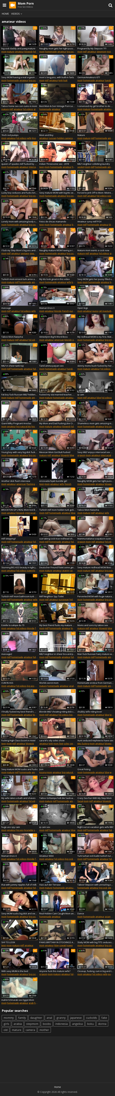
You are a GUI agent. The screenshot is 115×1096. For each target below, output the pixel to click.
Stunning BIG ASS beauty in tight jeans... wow (19, 567)
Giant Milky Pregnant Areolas (16, 423)
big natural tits (23, 426)
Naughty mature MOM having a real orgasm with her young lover (57, 250)
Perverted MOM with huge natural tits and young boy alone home (95, 596)
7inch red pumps (10, 135)
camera (30, 1030)
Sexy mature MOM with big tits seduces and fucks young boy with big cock (57, 192)
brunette (28, 830)
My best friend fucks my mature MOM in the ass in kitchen (57, 625)
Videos (17, 13)
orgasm (81, 455)
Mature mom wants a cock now (93, 250)
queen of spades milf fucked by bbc (19, 163)
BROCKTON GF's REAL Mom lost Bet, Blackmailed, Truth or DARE (19, 509)
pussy (95, 311)
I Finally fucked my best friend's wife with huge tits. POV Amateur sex (19, 711)
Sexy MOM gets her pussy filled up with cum (95, 279)
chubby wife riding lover (89, 711)
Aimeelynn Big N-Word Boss (53, 336)
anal (37, 685)
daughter (36, 1018)
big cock (71, 51)
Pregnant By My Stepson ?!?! (91, 48)
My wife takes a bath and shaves (18, 798)
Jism (41, 769)
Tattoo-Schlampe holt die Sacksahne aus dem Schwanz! (57, 798)
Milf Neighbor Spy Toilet (51, 596)
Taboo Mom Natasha (12, 336)
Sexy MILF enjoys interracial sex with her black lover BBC (95, 452)
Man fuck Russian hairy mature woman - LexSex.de (95, 654)
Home (5, 13)
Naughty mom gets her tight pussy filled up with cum (57, 48)
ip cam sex (44, 827)
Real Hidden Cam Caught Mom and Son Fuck (57, 913)
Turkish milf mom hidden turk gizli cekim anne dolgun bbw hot (57, 509)
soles (66, 743)
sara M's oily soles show (51, 740)
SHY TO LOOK (8, 942)
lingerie (36, 138)
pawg (30, 570)
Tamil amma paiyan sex (51, 365)
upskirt (81, 166)
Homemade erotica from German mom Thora (95, 682)
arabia (18, 1024)
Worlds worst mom (49, 682)
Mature (81, 135)
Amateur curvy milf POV (89, 221)
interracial (34, 166)
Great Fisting (83, 769)
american (59, 339)
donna (102, 1024)
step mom (35, 253)
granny (37, 109)
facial (80, 801)
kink (61, 80)
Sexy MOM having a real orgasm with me (19, 77)
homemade (51, 51)
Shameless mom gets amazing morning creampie (95, 423)
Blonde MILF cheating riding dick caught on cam (57, 711)
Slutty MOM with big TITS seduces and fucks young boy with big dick (95, 942)
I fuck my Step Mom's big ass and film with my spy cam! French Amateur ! (19, 250)
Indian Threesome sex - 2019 (54, 163)
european (74, 311)
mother (110, 51)
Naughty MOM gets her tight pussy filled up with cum (95, 480)
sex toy (74, 570)
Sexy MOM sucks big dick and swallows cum (19, 913)
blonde (58, 311)
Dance (80, 913)
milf (85, 51)
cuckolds (91, 1018)
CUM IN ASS (7, 682)
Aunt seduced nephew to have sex (95, 740)
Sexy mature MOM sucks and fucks (19, 769)
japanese (76, 1018)
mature (10, 51)
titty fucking (83, 743)
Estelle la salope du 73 (12, 625)
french (65, 311)
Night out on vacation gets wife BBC (95, 827)
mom (3, 51)
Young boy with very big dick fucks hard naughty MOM (19, 452)
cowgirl (62, 945)
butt (65, 80)
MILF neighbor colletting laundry (93, 163)
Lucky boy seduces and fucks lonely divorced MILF (19, 192)
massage (6, 307)
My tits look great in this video (54, 279)
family (22, 1018)
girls (6, 1024)
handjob (109, 80)
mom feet (58, 743)
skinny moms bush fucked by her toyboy (95, 365)
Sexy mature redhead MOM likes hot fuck (95, 567)
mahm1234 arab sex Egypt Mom (17, 999)
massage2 (6, 654)
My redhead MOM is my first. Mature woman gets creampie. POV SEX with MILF (95, 336)
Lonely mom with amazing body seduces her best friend (19, 221)
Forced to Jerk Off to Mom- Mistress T (95, 192)
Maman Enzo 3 (46, 307)
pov (109, 195)
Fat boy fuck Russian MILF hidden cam (19, 394)
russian (52, 138)
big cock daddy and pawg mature (18, 48)
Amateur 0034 (46, 855)
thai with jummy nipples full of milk (19, 884)
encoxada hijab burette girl (53, 480)
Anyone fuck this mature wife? (54, 971)
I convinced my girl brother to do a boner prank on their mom (95, 106)
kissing (42, 772)
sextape (25, 253)
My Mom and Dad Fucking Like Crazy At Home (57, 423)
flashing (31, 484)
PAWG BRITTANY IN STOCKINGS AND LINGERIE (57, 942)
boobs (47, 1024)
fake (104, 1018)
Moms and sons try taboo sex (92, 625)
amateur (19, 51)
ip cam (80, 394)
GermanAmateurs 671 (88, 77)
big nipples (37, 426)
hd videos (28, 109)
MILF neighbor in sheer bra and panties (57, 654)
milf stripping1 (8, 538)
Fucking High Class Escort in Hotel (18, 740)
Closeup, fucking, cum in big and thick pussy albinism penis (95, 971)
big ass (36, 570)
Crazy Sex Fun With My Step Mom (94, 798)
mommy (9, 1018)
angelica (77, 1024)
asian (108, 916)
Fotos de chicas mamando (52, 221)
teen (41, 166)
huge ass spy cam (10, 827)
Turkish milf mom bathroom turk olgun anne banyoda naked (19, 596)
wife (29, 138)
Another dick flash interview (15, 480)
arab (31, 1002)
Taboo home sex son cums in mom (19, 106)
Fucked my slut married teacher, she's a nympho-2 (57, 394)
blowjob (28, 51)
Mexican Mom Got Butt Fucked (54, 452)
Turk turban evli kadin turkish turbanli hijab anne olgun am (95, 855)
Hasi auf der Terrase (50, 884)
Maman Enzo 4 (9, 855)
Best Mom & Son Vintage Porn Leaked (57, 106)
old (5, 1030)
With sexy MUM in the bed (14, 971)
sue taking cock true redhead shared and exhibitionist (57, 538)
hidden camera (65, 138)
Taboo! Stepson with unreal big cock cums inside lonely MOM (95, 884)
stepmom (101, 51)
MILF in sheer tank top (12, 365)
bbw (99, 397)
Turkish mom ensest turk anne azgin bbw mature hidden (19, 279)
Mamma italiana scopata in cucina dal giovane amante (95, 538)
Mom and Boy (46, 135)
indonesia (61, 1024)
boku (90, 1024)
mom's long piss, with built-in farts (56, 77)
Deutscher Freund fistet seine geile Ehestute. (57, 567)
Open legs (82, 307)
